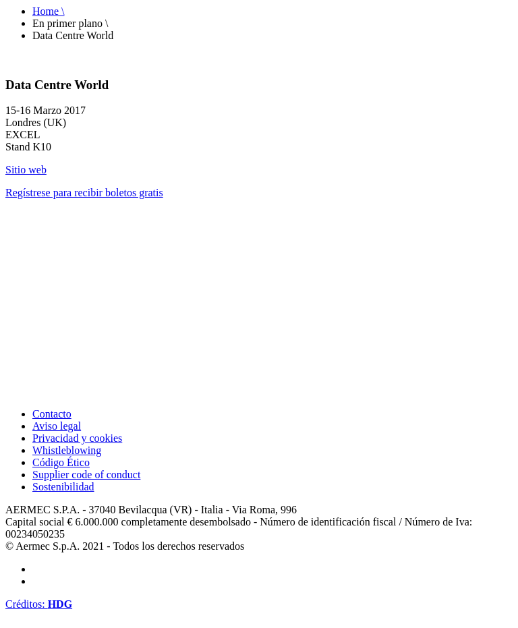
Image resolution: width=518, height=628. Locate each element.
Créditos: (38, 604)
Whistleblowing (66, 450)
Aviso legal (56, 426)
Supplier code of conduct (86, 474)
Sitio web (26, 169)
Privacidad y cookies (77, 438)
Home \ (48, 11)
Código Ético (61, 462)
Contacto (51, 414)
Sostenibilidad (63, 486)
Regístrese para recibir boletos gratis (84, 192)
